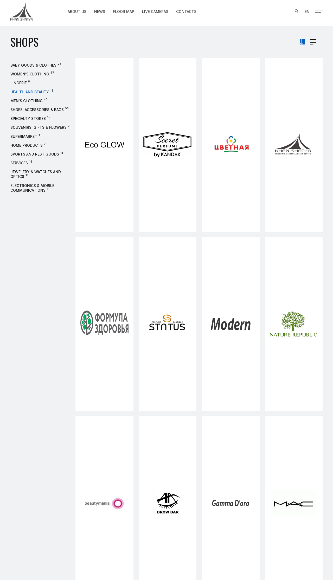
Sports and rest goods (34, 154)
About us (77, 11)
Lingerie (18, 83)
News (99, 11)
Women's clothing (29, 74)
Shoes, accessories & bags (37, 109)
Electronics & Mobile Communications (32, 187)
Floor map (123, 11)
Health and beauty (29, 92)
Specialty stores (28, 118)
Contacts (186, 11)
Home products (26, 145)
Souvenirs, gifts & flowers (38, 127)
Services (19, 163)
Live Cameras (155, 11)
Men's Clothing (26, 101)
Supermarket (23, 136)
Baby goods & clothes (33, 65)
